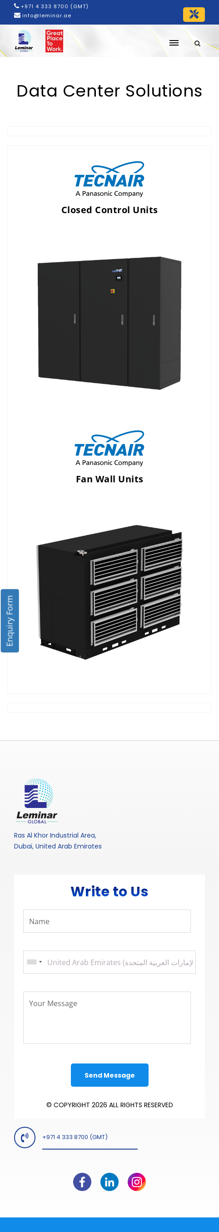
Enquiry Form (9, 620)
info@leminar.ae (45, 15)
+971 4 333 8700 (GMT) (55, 6)
